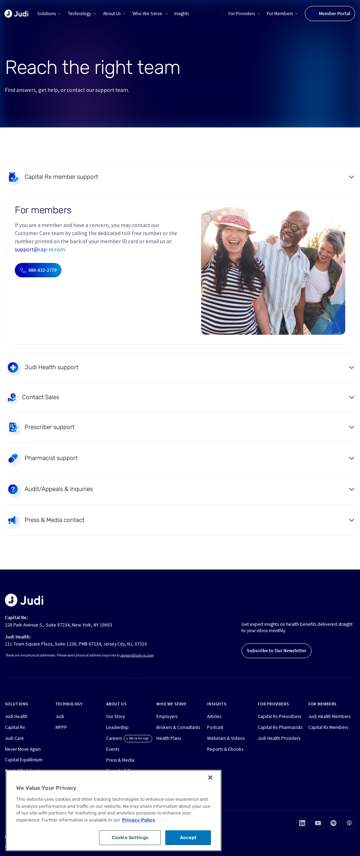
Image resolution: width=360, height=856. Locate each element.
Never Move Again (23, 749)
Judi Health (16, 716)
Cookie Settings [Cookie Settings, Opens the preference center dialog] (130, 837)
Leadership (117, 727)
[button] (49, 14)
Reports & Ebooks (225, 749)
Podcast (215, 727)
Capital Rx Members (328, 727)
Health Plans (168, 738)
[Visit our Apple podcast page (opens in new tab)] (349, 823)
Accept (188, 837)
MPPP (61, 727)
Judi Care (14, 738)
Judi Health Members (329, 716)
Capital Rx (15, 727)
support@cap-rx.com (40, 249)
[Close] (210, 777)
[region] (113, 810)
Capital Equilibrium (24, 760)
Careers (114, 738)
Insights (181, 14)
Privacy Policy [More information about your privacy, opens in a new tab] (138, 820)
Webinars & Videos (226, 738)
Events (112, 749)
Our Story (115, 716)
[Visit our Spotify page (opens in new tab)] (334, 823)
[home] (16, 14)
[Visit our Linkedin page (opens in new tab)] (302, 823)
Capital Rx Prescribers (279, 716)
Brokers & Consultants (178, 727)
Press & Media (120, 760)
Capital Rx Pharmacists (280, 727)
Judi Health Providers (279, 738)
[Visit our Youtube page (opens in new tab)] (318, 823)
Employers (167, 716)
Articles (214, 716)
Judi (60, 716)
